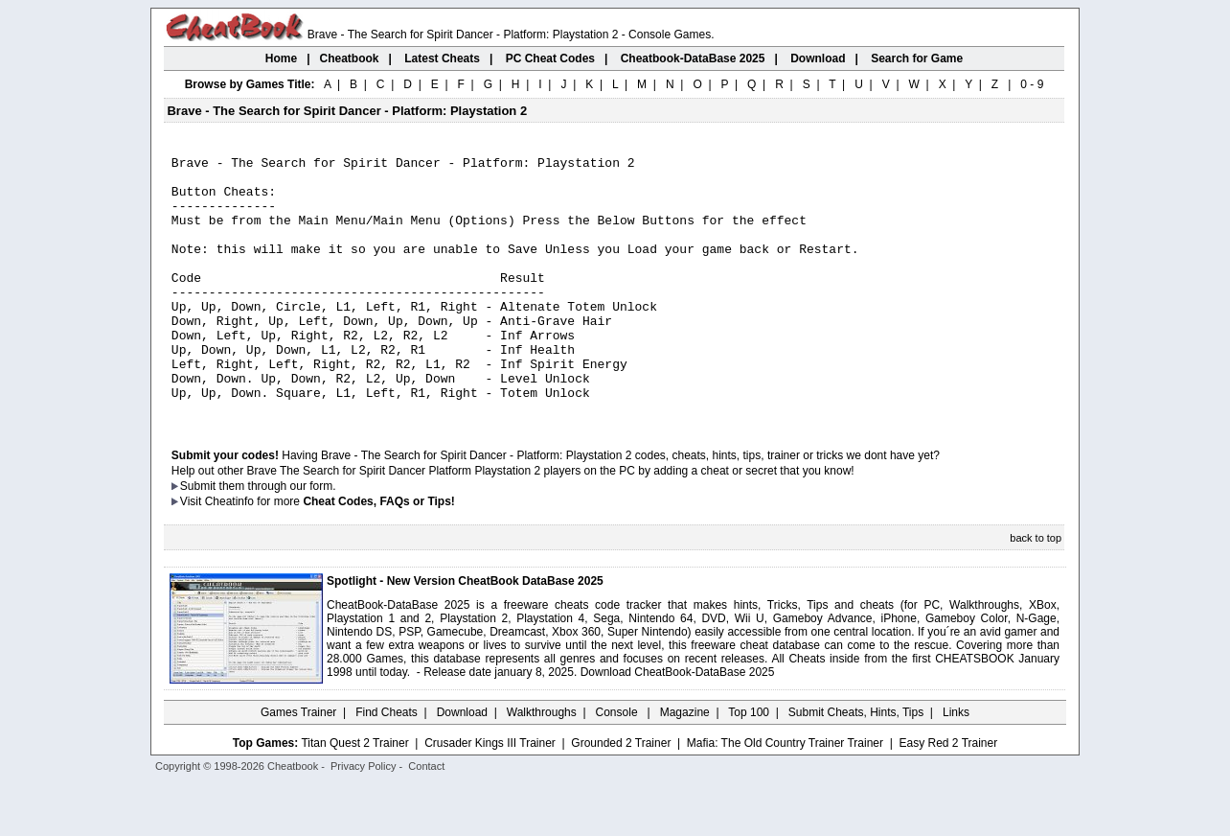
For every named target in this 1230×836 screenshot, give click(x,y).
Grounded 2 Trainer (621, 794)
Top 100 (748, 764)
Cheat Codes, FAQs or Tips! (378, 553)
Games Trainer (298, 764)
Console (618, 764)
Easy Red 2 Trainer (948, 794)
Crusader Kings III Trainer (490, 794)
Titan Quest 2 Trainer (354, 794)
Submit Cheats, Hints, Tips (855, 764)
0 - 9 (1031, 84)
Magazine (685, 764)
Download (462, 764)
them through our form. (277, 538)
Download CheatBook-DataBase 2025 (678, 724)
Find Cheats (386, 764)
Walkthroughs (542, 764)
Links (956, 764)
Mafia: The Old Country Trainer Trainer (785, 794)
